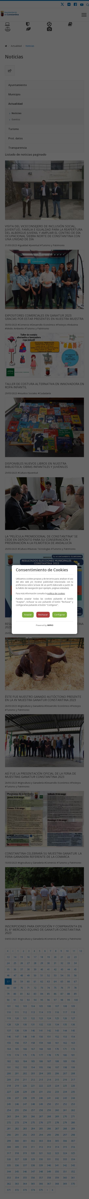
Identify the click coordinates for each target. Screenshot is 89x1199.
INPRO (50, 625)
